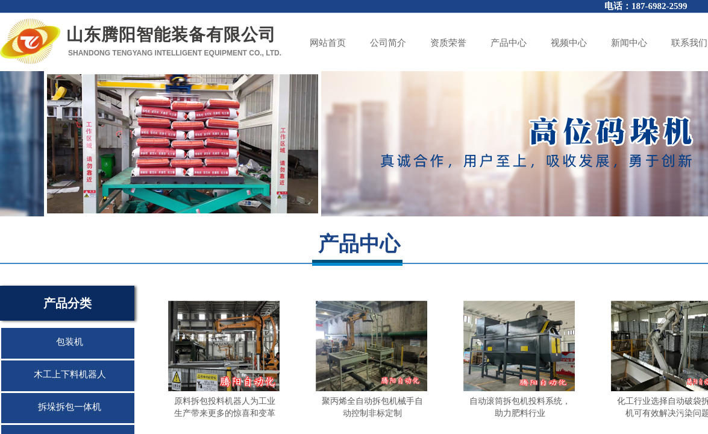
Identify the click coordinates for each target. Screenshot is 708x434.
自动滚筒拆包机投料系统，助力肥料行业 (520, 407)
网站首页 (328, 43)
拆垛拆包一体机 (69, 407)
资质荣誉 (448, 43)
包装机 (69, 342)
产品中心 (508, 43)
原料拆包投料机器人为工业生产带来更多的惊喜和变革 (224, 407)
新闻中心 (629, 43)
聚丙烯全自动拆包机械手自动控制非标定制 (372, 407)
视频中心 (569, 43)
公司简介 (388, 43)
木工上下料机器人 (70, 374)
